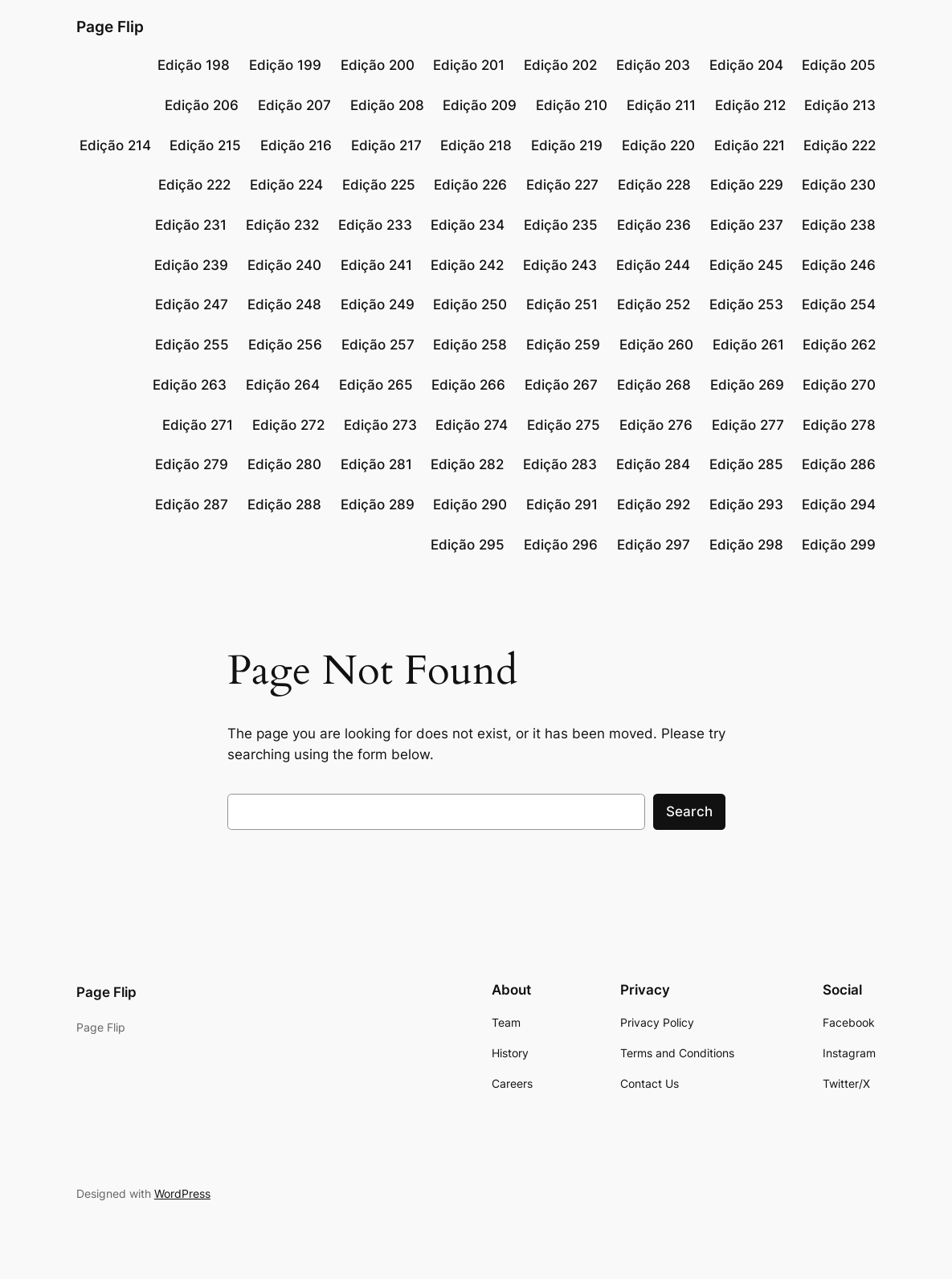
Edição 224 (286, 185)
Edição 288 (284, 504)
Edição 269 (747, 385)
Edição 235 (561, 225)
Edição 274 (471, 425)
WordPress (182, 1193)
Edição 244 (653, 265)
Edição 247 (191, 304)
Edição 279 (191, 464)
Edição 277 (748, 425)
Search (689, 811)
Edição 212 (750, 105)
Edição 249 (378, 304)
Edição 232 (282, 225)
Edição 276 (656, 425)
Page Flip (110, 27)
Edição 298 (746, 545)
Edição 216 (296, 145)
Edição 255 (192, 345)
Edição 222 (839, 145)
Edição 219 (567, 145)
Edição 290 (470, 504)
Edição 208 (387, 105)
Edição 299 (839, 545)
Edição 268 (654, 385)
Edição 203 (653, 65)
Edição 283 (560, 464)
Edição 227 (562, 185)
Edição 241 (376, 265)
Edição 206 (202, 105)
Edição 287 (191, 504)
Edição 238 (839, 225)
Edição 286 (839, 464)
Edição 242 (467, 265)
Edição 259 (563, 345)
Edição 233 (375, 225)
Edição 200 (378, 65)
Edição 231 (191, 225)
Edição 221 (749, 145)
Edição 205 (839, 65)
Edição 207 (294, 105)
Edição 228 (654, 185)
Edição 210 (571, 105)
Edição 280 (284, 464)
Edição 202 (560, 65)
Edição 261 (748, 345)
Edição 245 (746, 265)
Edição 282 (467, 464)
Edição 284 (653, 464)
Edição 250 (470, 304)
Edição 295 (468, 545)
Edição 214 (115, 145)
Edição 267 (561, 385)
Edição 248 (284, 304)
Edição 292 (653, 504)
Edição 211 (661, 105)
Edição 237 (746, 225)
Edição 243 (560, 265)
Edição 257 (378, 345)
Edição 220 (658, 145)
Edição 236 (654, 225)
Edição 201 (469, 65)
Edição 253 (746, 304)
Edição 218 (476, 145)
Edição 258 (470, 345)
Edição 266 (468, 385)
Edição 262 (839, 345)
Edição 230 (839, 185)
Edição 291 (562, 504)
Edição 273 (380, 425)
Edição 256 (285, 345)
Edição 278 (839, 425)
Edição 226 (470, 185)
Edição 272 (288, 425)
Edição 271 (197, 425)
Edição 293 (746, 504)
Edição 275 (563, 425)
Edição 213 (840, 105)
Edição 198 (193, 65)
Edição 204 (746, 65)
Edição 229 (746, 185)
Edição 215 (205, 145)
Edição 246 (839, 265)
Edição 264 (283, 385)
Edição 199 (285, 65)
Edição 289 (378, 504)
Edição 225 (378, 185)
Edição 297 (653, 545)
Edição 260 (656, 345)
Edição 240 (284, 265)
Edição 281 (376, 464)
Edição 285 (746, 464)
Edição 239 (191, 265)
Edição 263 (190, 385)
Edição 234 (468, 225)
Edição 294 (839, 504)
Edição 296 (561, 545)
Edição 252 (653, 304)
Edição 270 (839, 385)
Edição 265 (376, 385)
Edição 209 (480, 105)
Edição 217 (386, 145)
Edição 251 (562, 304)
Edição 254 (839, 304)
